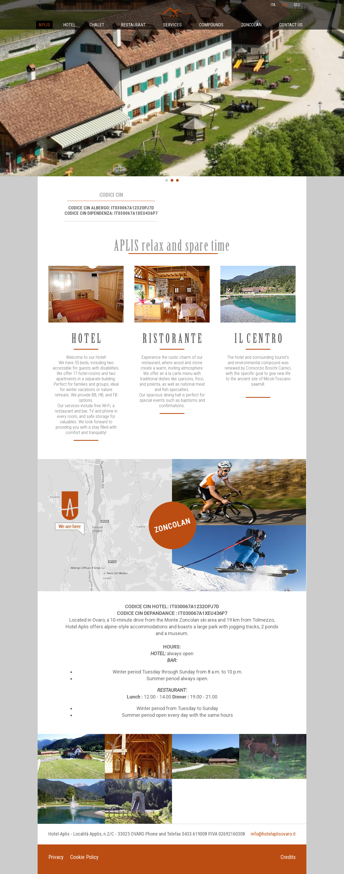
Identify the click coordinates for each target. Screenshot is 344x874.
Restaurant (133, 24)
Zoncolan (251, 24)
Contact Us (291, 24)
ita (273, 5)
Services (172, 24)
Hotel (69, 24)
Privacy (55, 857)
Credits (288, 857)
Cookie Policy (84, 857)
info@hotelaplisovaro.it (273, 834)
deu (297, 5)
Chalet (96, 24)
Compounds (211, 24)
